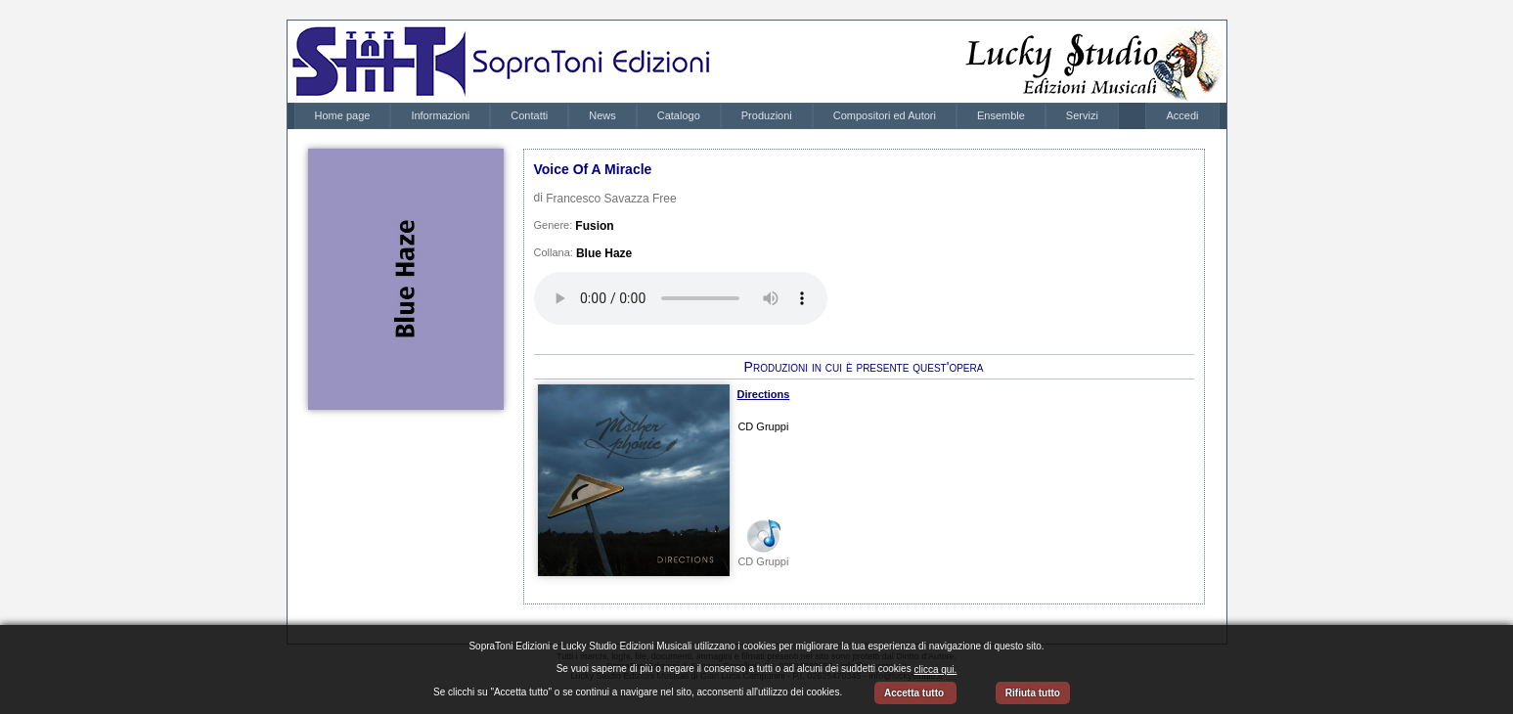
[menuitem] (342, 116)
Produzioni (766, 115)
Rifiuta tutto (1032, 693)
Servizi (1082, 115)
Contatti (529, 115)
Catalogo (678, 115)
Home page (343, 115)
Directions (763, 394)
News (602, 115)
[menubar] (706, 116)
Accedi (1182, 115)
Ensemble (1001, 115)
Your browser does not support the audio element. (680, 298)
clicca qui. (935, 669)
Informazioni (440, 115)
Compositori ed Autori (884, 115)
